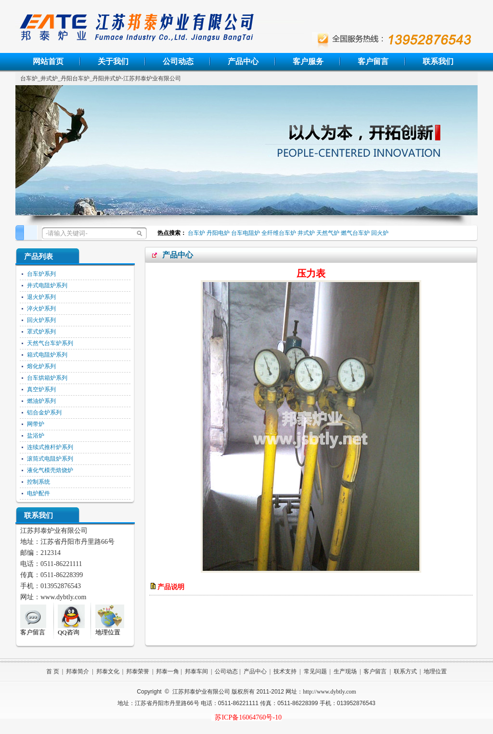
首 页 (52, 671)
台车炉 (196, 233)
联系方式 (405, 671)
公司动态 (178, 61)
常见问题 (315, 671)
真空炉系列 (41, 389)
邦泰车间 (196, 671)
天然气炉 (327, 233)
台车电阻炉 (245, 233)
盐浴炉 (35, 435)
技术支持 (285, 671)
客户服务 (308, 61)
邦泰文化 (107, 671)
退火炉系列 (41, 297)
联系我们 (438, 61)
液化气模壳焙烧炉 (50, 470)
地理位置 (435, 671)
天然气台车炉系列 (50, 343)
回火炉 (380, 233)
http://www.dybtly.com (329, 691)
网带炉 (35, 424)
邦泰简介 (77, 671)
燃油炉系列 (41, 401)
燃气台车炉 (355, 233)
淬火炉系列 (41, 308)
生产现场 (345, 671)
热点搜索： (170, 233)
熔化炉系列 (41, 366)
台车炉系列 (41, 273)
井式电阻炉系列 (47, 285)
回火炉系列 (41, 320)
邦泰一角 (167, 671)
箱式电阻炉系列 (47, 354)
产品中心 (243, 61)
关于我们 (113, 61)
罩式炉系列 (41, 331)
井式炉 (306, 233)
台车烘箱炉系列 (47, 377)
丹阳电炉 (218, 233)
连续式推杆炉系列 (50, 447)
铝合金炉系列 (44, 412)
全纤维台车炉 (278, 233)
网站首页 (48, 61)
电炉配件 (38, 493)
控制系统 (38, 481)
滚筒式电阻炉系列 (50, 458)
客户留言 (373, 61)
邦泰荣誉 (137, 671)
